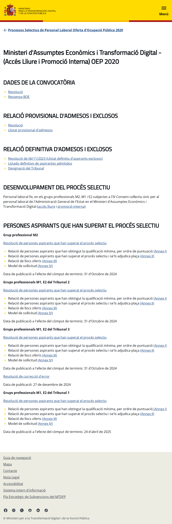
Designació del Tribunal (26, 168)
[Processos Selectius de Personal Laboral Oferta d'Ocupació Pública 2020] (65, 30)
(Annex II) (147, 256)
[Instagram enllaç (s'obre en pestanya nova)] (13, 510)
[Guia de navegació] (17, 457)
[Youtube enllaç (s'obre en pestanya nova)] (30, 510)
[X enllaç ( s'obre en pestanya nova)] (21, 510)
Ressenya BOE (19, 97)
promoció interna (71, 206)
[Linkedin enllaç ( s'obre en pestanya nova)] (38, 510)
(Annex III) (49, 261)
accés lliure (46, 206)
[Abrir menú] (164, 10)
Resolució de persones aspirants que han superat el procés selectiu (55, 243)
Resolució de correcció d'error (26, 376)
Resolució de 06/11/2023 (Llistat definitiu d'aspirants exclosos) (55, 158)
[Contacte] (10, 470)
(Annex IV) (45, 266)
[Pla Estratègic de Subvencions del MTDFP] (34, 496)
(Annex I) (160, 251)
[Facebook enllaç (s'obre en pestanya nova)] (5, 510)
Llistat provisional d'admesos (30, 130)
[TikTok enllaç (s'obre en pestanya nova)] (46, 510)
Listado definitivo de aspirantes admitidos (40, 163)
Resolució (15, 92)
